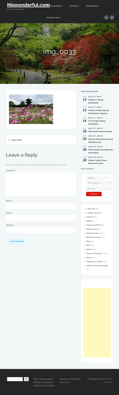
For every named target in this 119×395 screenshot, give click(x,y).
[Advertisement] (97, 322)
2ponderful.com (96, 379)
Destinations (93, 6)
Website (9, 225)
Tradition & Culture (94, 261)
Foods (88, 221)
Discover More (39, 385)
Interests (75, 6)
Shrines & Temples (94, 253)
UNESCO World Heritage (97, 265)
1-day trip (90, 208)
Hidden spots (92, 229)
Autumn (89, 217)
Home (35, 379)
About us (63, 379)
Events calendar (55, 6)
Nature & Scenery (93, 237)
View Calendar (87, 168)
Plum (88, 245)
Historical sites (92, 233)
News (88, 241)
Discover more (54, 17)
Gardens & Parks (93, 225)
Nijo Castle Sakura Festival (100, 131)
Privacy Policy (75, 379)
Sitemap (51, 385)
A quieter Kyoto (93, 213)
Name (9, 201)
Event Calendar (46, 379)
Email (9, 213)
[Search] (26, 379)
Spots (88, 257)
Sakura (89, 249)
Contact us (65, 382)
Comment (11, 170)
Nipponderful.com (28, 5)
